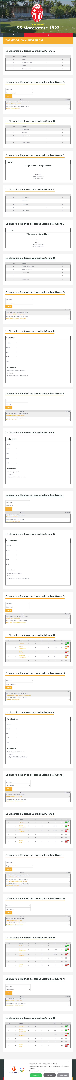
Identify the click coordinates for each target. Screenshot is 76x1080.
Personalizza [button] (63, 1075)
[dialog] (38, 1069)
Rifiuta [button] (49, 1075)
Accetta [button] (35, 1075)
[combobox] (19, 89)
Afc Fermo (21, 823)
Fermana (21, 644)
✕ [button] (68, 1061)
